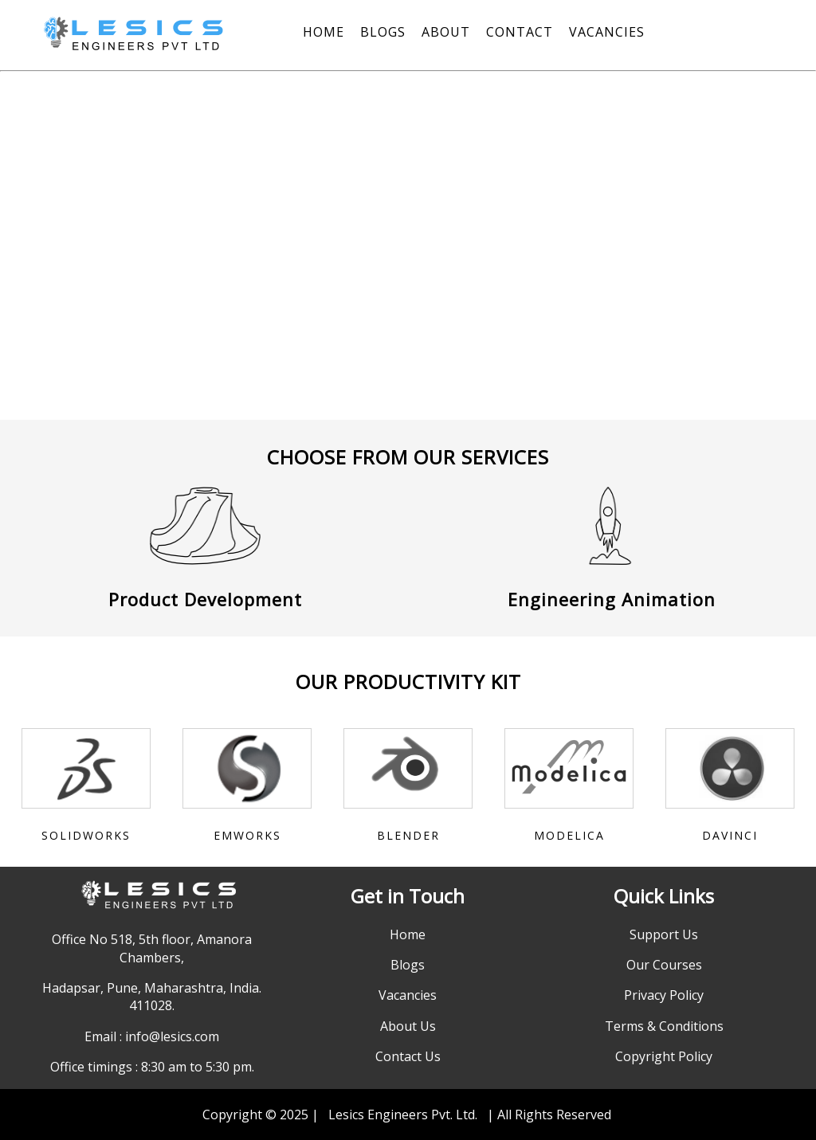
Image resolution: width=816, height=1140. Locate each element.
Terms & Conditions (664, 1026)
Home (408, 934)
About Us (408, 1026)
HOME (323, 32)
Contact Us (408, 1056)
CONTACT (519, 32)
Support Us (664, 934)
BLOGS (383, 32)
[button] (26, 251)
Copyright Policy (663, 1056)
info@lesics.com (172, 1036)
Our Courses (664, 965)
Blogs (407, 965)
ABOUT (446, 32)
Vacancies (408, 995)
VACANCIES (607, 32)
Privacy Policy (664, 995)
